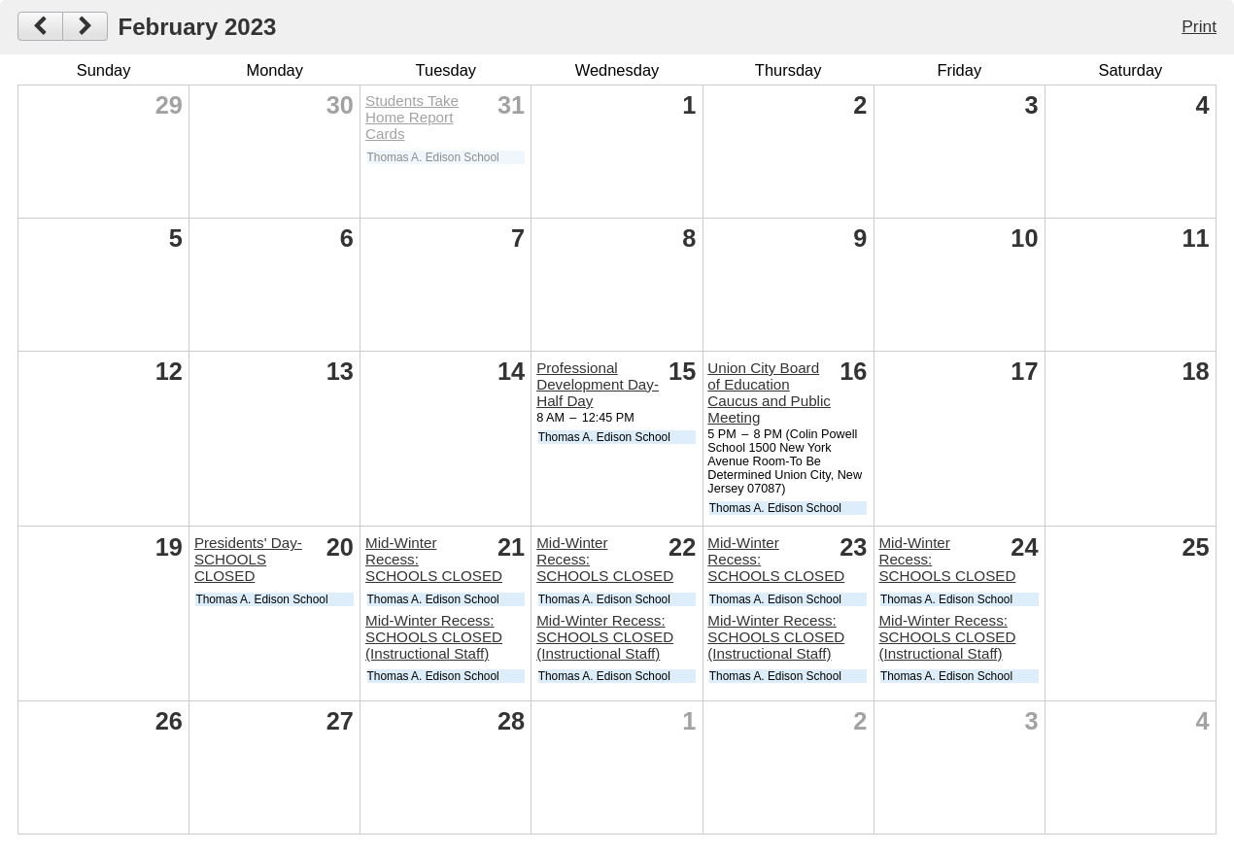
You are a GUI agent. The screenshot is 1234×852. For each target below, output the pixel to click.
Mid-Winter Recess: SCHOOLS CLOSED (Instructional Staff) (433, 637)
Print (1199, 26)
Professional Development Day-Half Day (597, 384)
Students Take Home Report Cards (412, 117)
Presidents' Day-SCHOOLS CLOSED (248, 559)
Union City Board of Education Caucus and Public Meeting (769, 392)
